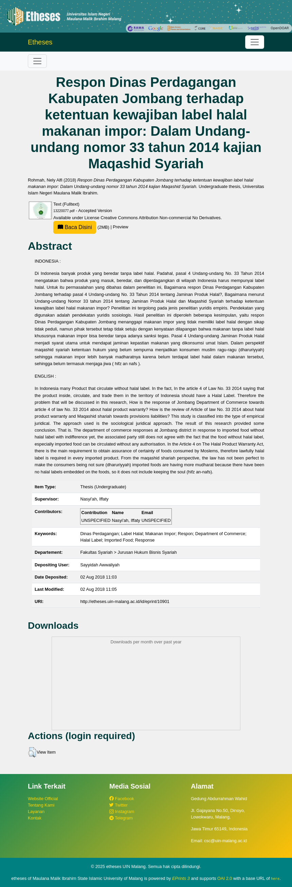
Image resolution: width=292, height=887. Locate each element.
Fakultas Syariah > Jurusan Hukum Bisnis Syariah (128, 552)
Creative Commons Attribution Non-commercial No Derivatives (160, 217)
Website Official (43, 798)
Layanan (36, 811)
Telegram (121, 817)
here (275, 878)
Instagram (121, 811)
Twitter (118, 805)
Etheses (40, 42)
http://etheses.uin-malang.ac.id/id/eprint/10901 (124, 601)
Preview (120, 227)
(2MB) (81, 227)
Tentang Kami (41, 805)
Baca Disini (75, 227)
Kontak (34, 817)
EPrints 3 (181, 878)
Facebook (121, 798)
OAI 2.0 (224, 878)
